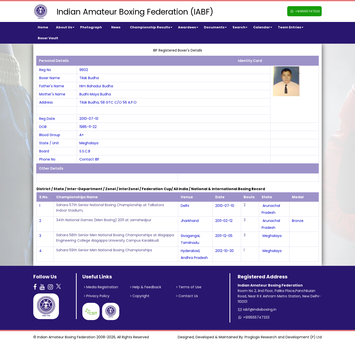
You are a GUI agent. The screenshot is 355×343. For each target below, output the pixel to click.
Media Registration (101, 287)
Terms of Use (188, 287)
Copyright (139, 295)
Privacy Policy (96, 295)
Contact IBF (89, 159)
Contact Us (187, 295)
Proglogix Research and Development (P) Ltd (283, 337)
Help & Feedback (145, 287)
